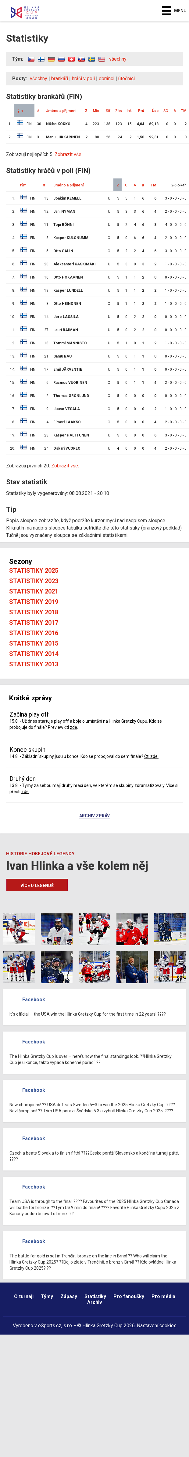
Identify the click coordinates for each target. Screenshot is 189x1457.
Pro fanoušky (128, 1296)
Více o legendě (37, 885)
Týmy (47, 1296)
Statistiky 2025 (33, 570)
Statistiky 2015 (33, 643)
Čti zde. (151, 756)
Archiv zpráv (94, 816)
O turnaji (24, 1296)
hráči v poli (83, 78)
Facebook (33, 999)
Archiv (94, 1302)
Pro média (163, 1296)
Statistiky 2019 (33, 601)
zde (73, 727)
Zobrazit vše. (68, 154)
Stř (108, 111)
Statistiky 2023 (33, 581)
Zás (118, 111)
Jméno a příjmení (61, 111)
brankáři (59, 78)
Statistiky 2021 (33, 591)
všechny (118, 59)
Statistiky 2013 (33, 664)
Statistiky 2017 (33, 622)
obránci (106, 78)
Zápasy (68, 1296)
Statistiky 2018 (33, 612)
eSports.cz (49, 1325)
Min (96, 111)
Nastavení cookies (157, 1325)
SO (165, 111)
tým (19, 111)
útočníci (126, 78)
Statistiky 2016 (33, 633)
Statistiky (95, 1296)
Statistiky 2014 (33, 653)
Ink (129, 111)
